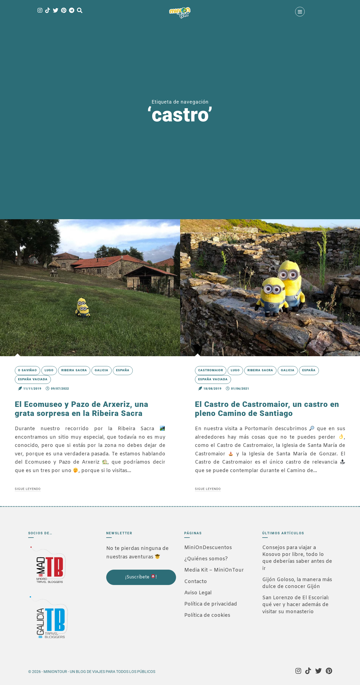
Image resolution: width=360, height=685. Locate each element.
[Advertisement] (133, 622)
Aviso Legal (198, 593)
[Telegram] (71, 11)
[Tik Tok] (47, 11)
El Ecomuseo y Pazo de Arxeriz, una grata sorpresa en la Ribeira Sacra (81, 409)
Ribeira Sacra (74, 370)
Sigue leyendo (28, 489)
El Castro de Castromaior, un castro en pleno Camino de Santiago (267, 409)
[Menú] (300, 11)
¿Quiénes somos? (206, 559)
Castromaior (210, 370)
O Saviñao (27, 370)
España (122, 370)
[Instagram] (40, 11)
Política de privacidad (210, 604)
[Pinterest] (63, 11)
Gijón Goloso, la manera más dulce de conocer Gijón (297, 583)
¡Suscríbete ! (141, 577)
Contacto (195, 581)
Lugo (49, 370)
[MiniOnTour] (180, 13)
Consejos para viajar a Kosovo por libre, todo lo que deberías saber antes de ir (297, 558)
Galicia (101, 370)
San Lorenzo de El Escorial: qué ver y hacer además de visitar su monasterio (295, 605)
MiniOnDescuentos (208, 547)
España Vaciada (33, 379)
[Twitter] (55, 11)
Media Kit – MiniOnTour (214, 570)
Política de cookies (207, 615)
